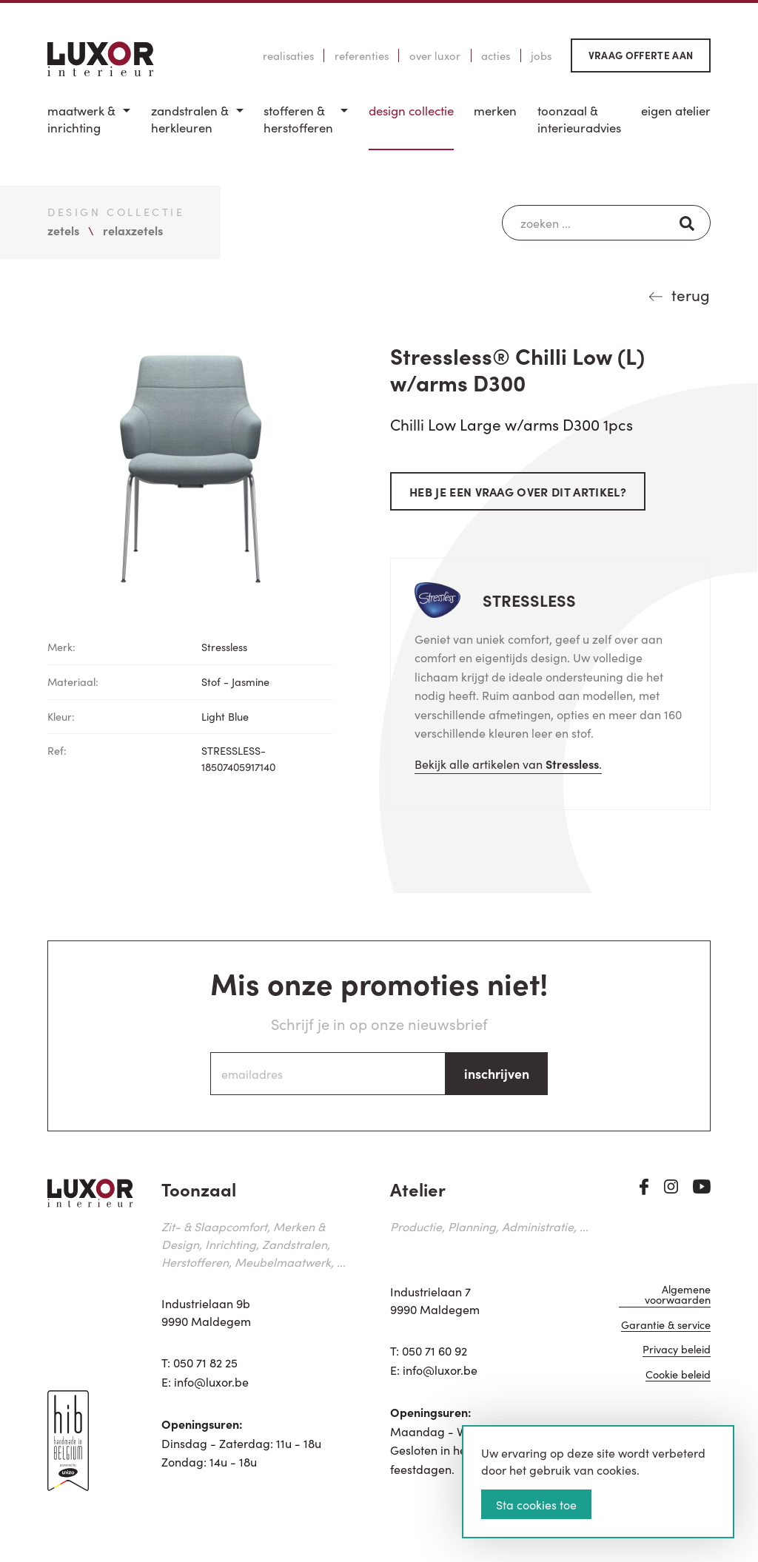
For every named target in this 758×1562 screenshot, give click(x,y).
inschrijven (496, 1073)
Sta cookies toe (536, 1504)
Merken (495, 110)
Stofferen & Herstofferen (298, 119)
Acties (495, 55)
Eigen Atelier (676, 110)
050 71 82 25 (205, 1362)
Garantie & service (666, 1326)
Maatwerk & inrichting (81, 119)
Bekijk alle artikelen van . (508, 763)
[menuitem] (88, 126)
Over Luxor (434, 55)
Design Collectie (411, 110)
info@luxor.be (211, 1381)
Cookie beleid (678, 1376)
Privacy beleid (677, 1350)
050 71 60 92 (434, 1350)
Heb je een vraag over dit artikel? (517, 491)
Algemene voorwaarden (678, 1296)
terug (690, 294)
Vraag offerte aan (641, 55)
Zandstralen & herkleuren (190, 119)
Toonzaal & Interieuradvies (579, 119)
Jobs (541, 55)
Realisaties (288, 55)
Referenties (362, 55)
